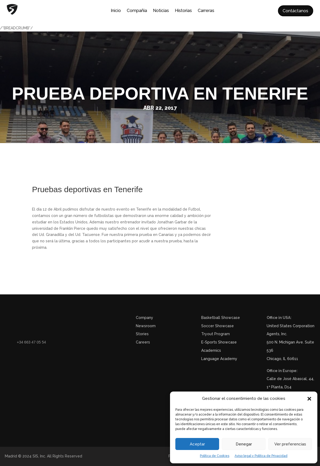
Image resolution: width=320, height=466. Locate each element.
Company (144, 317)
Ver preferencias (290, 444)
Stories (142, 334)
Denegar (244, 444)
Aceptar (197, 444)
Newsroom (146, 326)
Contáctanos (295, 10)
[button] (309, 398)
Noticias (161, 11)
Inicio (116, 11)
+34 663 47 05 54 (31, 342)
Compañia (137, 11)
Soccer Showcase (217, 326)
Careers (143, 342)
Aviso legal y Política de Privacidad (261, 456)
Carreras (206, 11)
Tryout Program (215, 334)
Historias (183, 11)
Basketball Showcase (220, 317)
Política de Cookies (214, 456)
